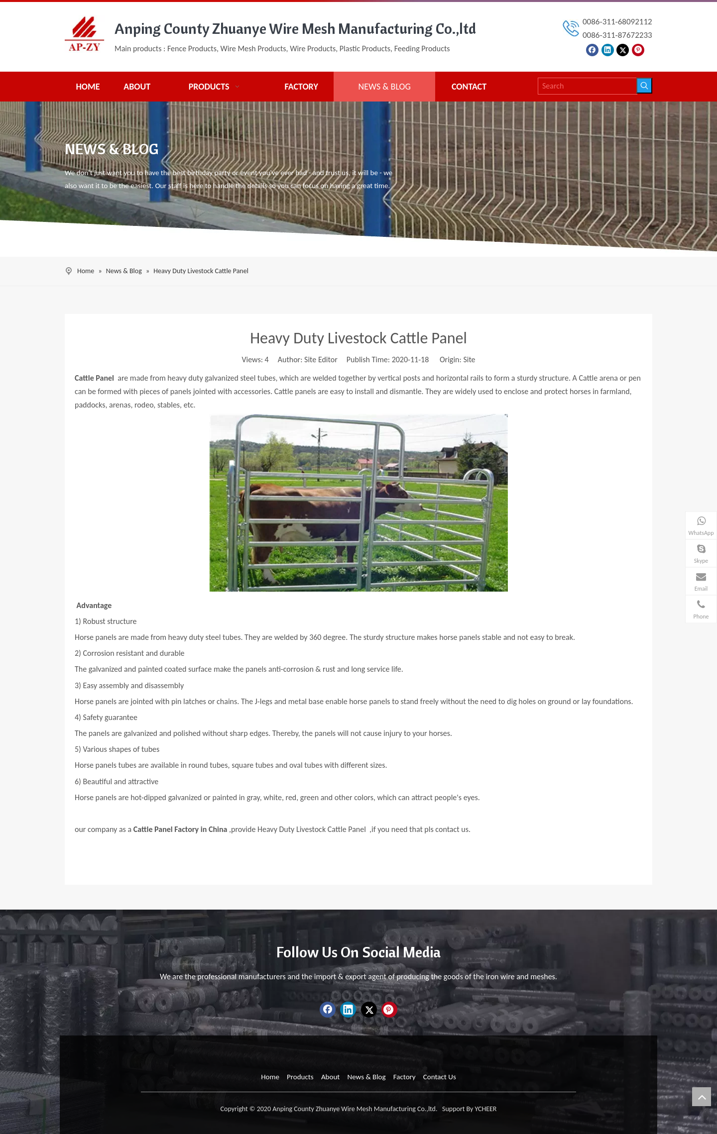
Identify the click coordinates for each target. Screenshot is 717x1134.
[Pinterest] (638, 49)
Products (300, 1076)
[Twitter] (622, 49)
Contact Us (439, 1076)
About (330, 1076)
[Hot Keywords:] (644, 86)
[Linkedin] (607, 49)
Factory (404, 1076)
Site (469, 359)
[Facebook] (592, 49)
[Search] (587, 86)
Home (270, 1076)
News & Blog (366, 1076)
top (701, 1096)
